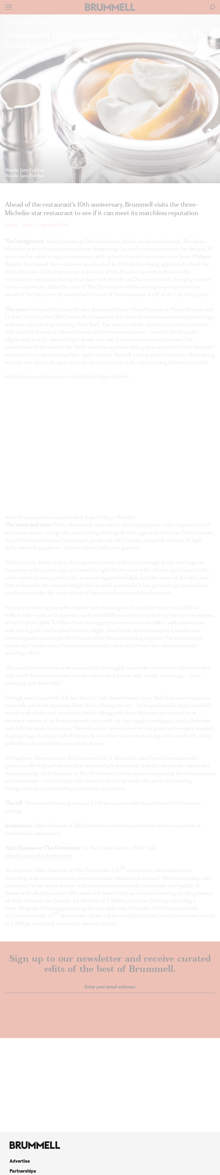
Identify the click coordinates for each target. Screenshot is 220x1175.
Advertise (20, 1161)
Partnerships (23, 1171)
